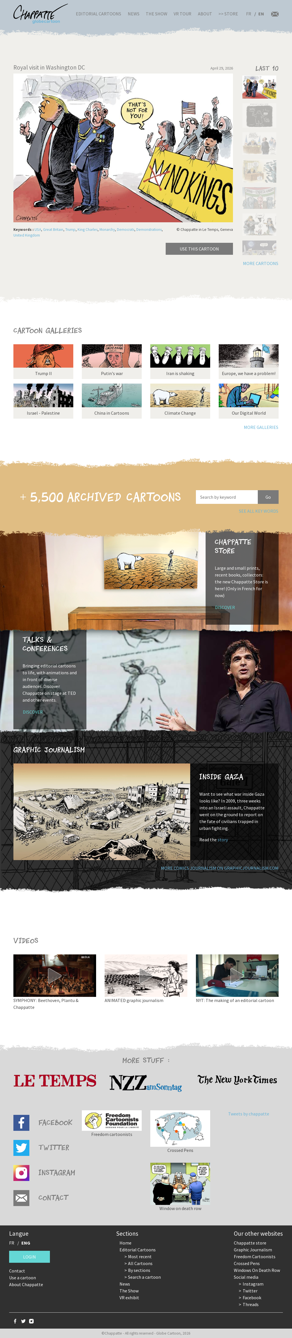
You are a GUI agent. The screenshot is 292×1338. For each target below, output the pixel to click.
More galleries (261, 427)
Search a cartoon (144, 1277)
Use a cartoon (22, 1277)
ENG (25, 1243)
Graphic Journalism (253, 1250)
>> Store (228, 14)
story (223, 839)
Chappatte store (250, 1243)
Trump (70, 229)
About (205, 14)
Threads (251, 1304)
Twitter (250, 1291)
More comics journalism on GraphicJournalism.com (220, 868)
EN (261, 14)
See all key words (258, 511)
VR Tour (182, 14)
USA (38, 229)
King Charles (88, 229)
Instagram (253, 1284)
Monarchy (107, 229)
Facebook (252, 1297)
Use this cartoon (199, 249)
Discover (225, 607)
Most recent (140, 1256)
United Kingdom (26, 235)
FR (248, 14)
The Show (156, 14)
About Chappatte (26, 1284)
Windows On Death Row (257, 1270)
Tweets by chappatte (248, 1114)
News (133, 14)
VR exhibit (129, 1297)
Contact (17, 1271)
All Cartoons (140, 1263)
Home (125, 1243)
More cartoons (260, 263)
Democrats (125, 229)
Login (29, 1257)
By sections (139, 1270)
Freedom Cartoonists (254, 1256)
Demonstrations (149, 229)
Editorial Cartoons (98, 14)
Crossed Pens (247, 1263)
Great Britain (53, 229)
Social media (246, 1277)
